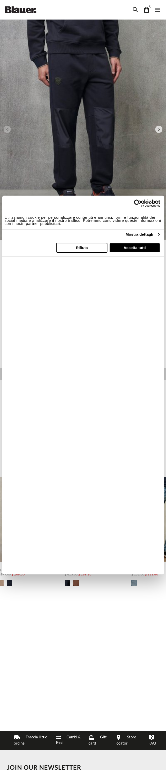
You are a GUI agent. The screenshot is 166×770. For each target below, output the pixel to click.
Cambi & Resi (68, 740)
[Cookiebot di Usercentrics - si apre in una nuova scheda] (137, 203)
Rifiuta (82, 247)
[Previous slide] (7, 129)
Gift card (98, 739)
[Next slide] (158, 129)
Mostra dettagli (139, 234)
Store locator (125, 739)
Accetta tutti (134, 247)
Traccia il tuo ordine (30, 739)
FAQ (152, 739)
